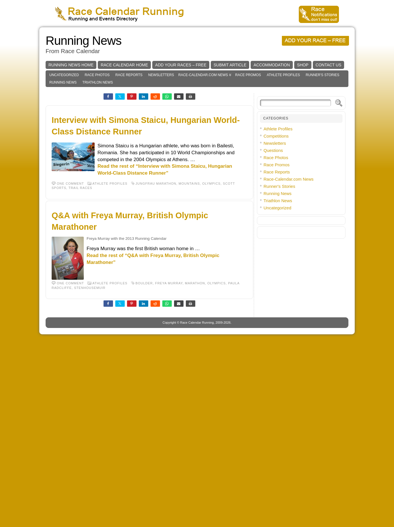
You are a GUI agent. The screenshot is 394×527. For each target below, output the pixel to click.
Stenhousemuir (90, 374)
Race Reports (128, 161)
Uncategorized (64, 161)
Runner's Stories (322, 161)
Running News (83, 127)
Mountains (189, 269)
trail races (80, 274)
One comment (70, 269)
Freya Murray (169, 369)
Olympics (211, 269)
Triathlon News (97, 169)
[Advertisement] (197, 70)
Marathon (195, 369)
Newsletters (161, 161)
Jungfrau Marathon (156, 269)
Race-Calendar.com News (203, 161)
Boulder (144, 369)
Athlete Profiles (283, 161)
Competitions (276, 222)
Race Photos (97, 161)
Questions (273, 236)
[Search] (295, 189)
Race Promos (248, 161)
